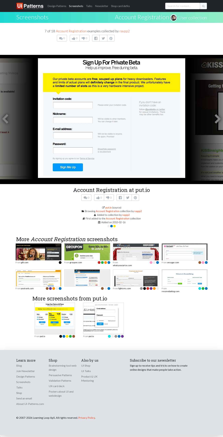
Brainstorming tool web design (63, 367)
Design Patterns (25, 376)
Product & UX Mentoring (89, 378)
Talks (89, 6)
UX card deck (57, 386)
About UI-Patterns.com (30, 403)
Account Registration (142, 17)
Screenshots (76, 6)
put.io (108, 207)
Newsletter (101, 6)
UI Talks (86, 371)
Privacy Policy (86, 417)
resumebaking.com (170, 291)
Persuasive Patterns (60, 375)
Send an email (24, 398)
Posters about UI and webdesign (61, 393)
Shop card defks (120, 6)
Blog (19, 365)
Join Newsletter (25, 371)
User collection (192, 17)
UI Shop (85, 365)
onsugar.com (173, 262)
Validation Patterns (60, 380)
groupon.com (76, 262)
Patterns (57, 6)
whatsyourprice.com (122, 265)
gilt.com (24, 262)
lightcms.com (124, 288)
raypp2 (124, 31)
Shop (19, 392)
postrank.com (27, 288)
